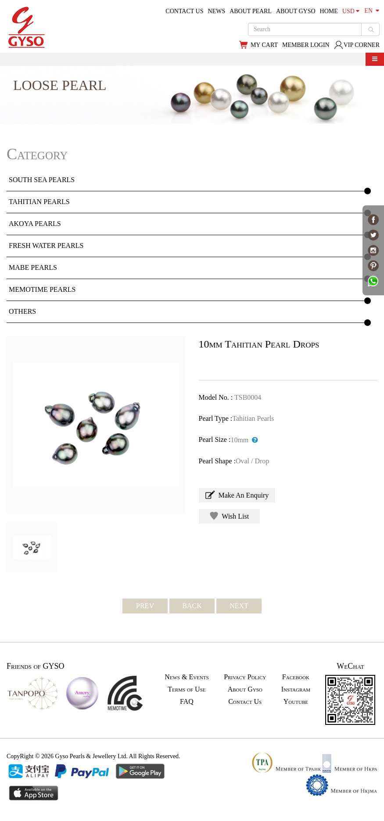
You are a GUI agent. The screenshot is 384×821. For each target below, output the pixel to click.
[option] (96, 424)
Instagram (295, 689)
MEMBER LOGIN (306, 45)
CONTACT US (184, 11)
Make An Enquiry (237, 495)
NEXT (239, 605)
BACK (191, 605)
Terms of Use (186, 689)
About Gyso (245, 689)
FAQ (187, 701)
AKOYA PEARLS (35, 223)
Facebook (295, 677)
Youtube (296, 701)
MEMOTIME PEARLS (42, 289)
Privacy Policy (245, 677)
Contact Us (245, 701)
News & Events (186, 677)
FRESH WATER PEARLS (46, 245)
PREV (145, 605)
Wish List (229, 516)
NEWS (217, 11)
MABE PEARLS (33, 267)
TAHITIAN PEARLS (39, 201)
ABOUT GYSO (296, 11)
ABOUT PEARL (251, 11)
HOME (329, 11)
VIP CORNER (357, 45)
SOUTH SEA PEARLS (42, 179)
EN (371, 10)
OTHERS (22, 311)
